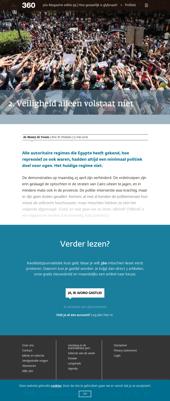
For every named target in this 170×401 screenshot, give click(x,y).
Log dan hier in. (102, 315)
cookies (56, 385)
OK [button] (85, 394)
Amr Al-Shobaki (61, 137)
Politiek (130, 5)
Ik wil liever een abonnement (85, 307)
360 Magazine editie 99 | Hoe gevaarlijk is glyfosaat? (80, 5)
